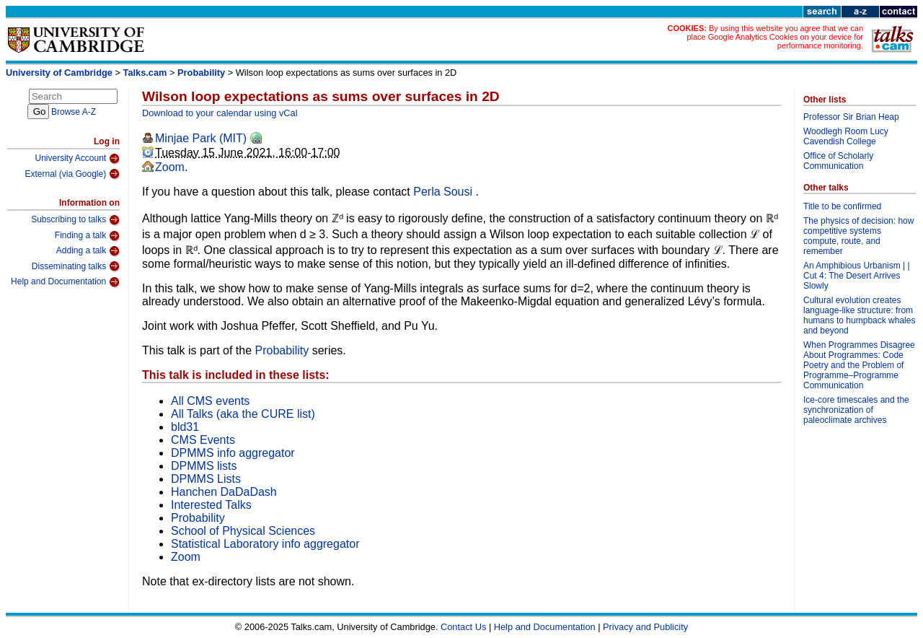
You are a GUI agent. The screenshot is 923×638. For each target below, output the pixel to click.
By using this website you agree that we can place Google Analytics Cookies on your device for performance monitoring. (774, 37)
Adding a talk (88, 251)
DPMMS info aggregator (233, 453)
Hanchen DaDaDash (224, 492)
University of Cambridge (59, 72)
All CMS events (210, 401)
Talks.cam (145, 72)
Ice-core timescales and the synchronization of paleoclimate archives (856, 410)
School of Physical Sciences (243, 531)
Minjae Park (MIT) (201, 138)
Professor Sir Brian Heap (851, 117)
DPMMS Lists (206, 479)
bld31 (185, 427)
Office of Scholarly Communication (838, 161)
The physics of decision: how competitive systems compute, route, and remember (858, 236)
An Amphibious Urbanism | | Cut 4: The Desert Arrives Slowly (856, 276)
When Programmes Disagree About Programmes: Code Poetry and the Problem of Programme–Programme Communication (859, 365)
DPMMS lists (204, 466)
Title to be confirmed (842, 206)
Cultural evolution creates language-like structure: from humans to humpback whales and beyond (859, 315)
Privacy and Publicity (645, 626)
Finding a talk (87, 236)
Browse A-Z (73, 112)
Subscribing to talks (75, 220)
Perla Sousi (444, 191)
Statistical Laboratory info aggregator (265, 544)
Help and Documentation (65, 282)
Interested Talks (211, 505)
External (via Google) (72, 174)
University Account (77, 159)
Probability (201, 72)
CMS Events (203, 440)
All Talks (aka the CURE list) (243, 414)
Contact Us (463, 626)
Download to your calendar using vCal (220, 113)
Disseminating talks (76, 266)
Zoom (170, 167)
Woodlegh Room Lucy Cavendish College (845, 136)
